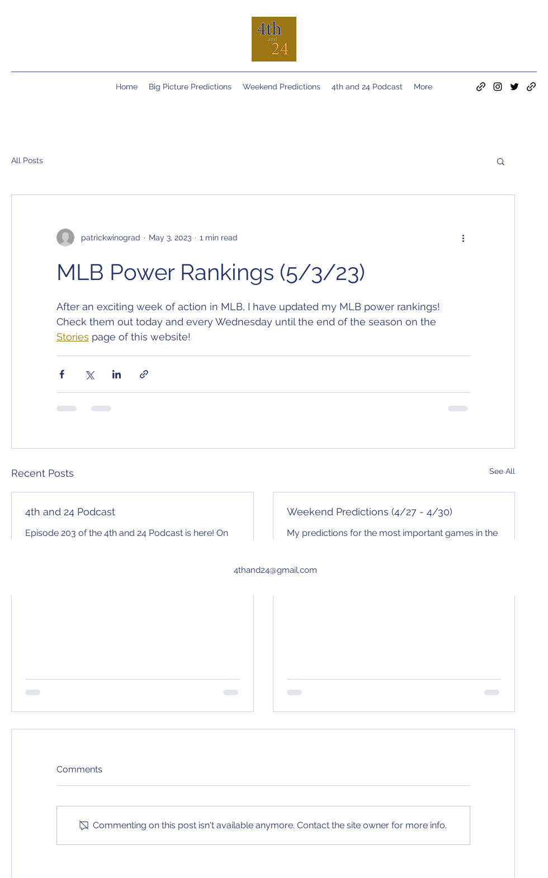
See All (502, 471)
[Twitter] (514, 86)
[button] (500, 160)
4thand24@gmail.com (275, 570)
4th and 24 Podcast (70, 512)
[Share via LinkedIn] (116, 374)
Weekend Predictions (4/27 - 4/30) (369, 512)
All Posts (27, 160)
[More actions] (463, 237)
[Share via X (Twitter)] (89, 374)
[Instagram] (497, 86)
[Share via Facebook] (61, 374)
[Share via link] (144, 374)
